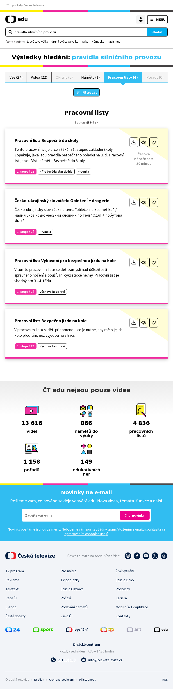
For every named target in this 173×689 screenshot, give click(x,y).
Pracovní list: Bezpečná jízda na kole (50, 320)
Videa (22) (39, 77)
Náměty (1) (90, 77)
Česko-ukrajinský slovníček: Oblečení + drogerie (61, 200)
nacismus (114, 41)
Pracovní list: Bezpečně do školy (46, 140)
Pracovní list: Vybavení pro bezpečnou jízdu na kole (65, 260)
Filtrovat (89, 92)
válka (85, 41)
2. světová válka (37, 41)
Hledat (157, 32)
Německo (98, 41)
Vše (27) (16, 77)
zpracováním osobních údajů (86, 533)
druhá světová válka (64, 41)
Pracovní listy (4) (123, 77)
